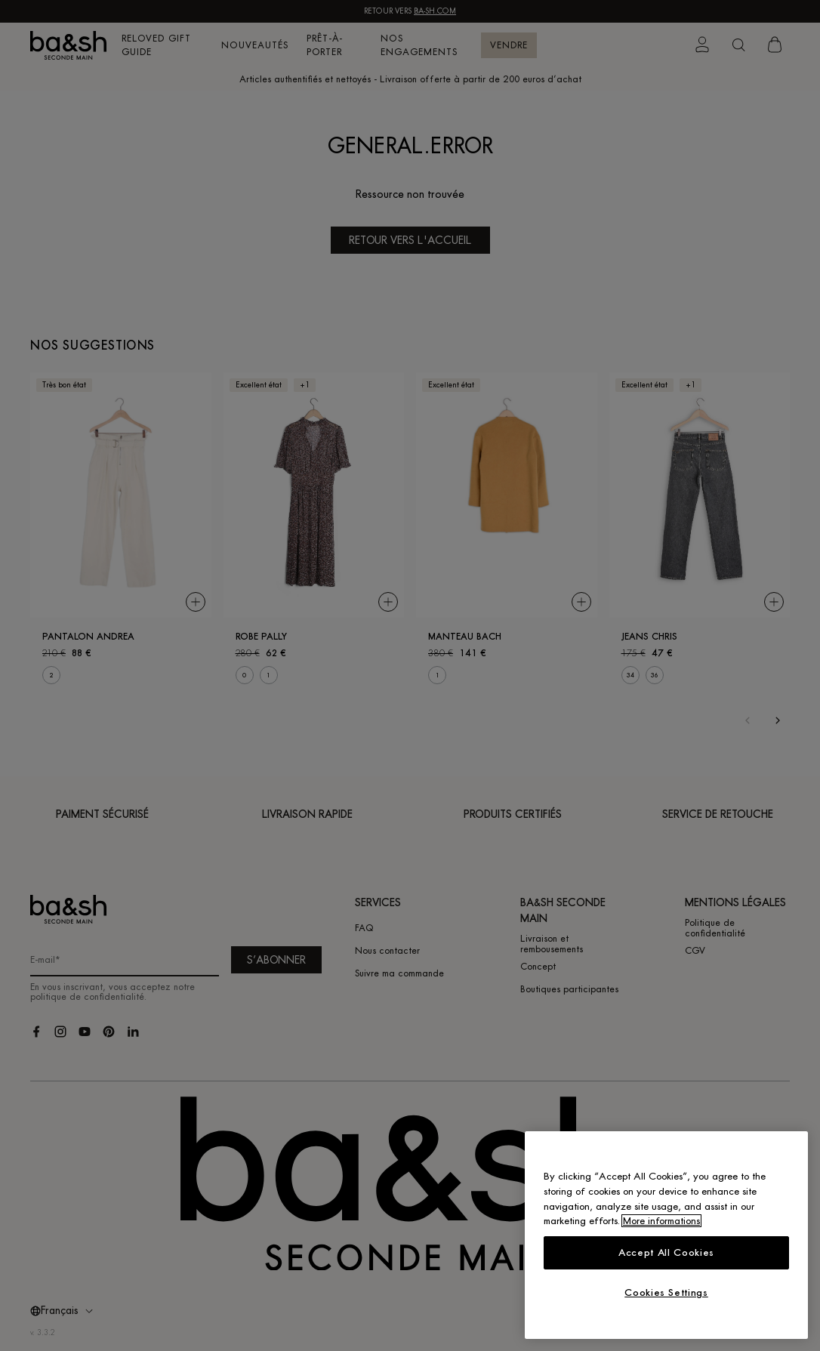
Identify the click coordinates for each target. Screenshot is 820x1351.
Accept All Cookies (666, 1252)
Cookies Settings (666, 1292)
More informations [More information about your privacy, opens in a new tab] (661, 1221)
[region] (666, 1235)
